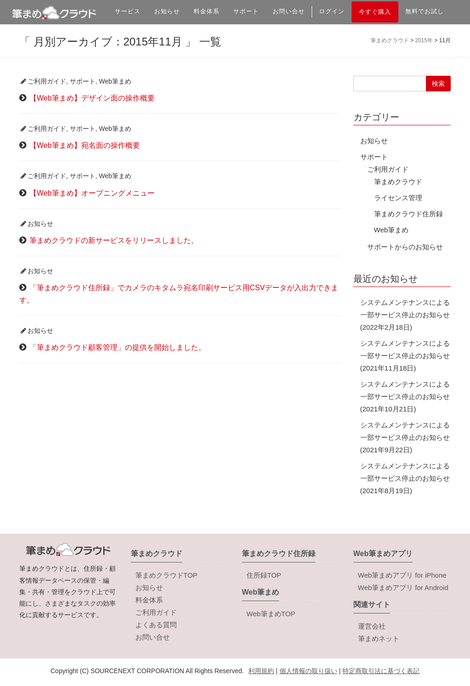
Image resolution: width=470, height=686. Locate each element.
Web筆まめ (115, 81)
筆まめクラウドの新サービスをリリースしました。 (113, 240)
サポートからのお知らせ (405, 247)
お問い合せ (289, 11)
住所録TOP (263, 575)
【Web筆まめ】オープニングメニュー (92, 193)
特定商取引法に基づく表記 (381, 671)
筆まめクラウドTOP (166, 575)
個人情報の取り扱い (308, 671)
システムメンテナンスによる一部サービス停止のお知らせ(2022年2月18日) (405, 314)
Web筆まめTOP (270, 614)
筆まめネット (378, 638)
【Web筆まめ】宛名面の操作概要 (84, 145)
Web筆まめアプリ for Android (403, 587)
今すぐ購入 (375, 11)
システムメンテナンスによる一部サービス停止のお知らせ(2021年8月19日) (405, 478)
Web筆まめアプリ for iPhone (402, 575)
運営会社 (372, 626)
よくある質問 (156, 625)
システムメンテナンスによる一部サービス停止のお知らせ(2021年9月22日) (405, 437)
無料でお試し (424, 11)
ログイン (332, 11)
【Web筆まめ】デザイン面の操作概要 (92, 98)
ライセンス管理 (398, 198)
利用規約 (261, 671)
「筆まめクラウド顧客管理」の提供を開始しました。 (117, 347)
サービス (127, 11)
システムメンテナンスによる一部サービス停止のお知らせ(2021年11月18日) (405, 355)
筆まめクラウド (398, 182)
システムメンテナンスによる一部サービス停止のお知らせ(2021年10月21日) (405, 396)
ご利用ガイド (47, 81)
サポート (246, 11)
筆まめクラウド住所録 (408, 214)
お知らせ (167, 11)
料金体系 (206, 11)
